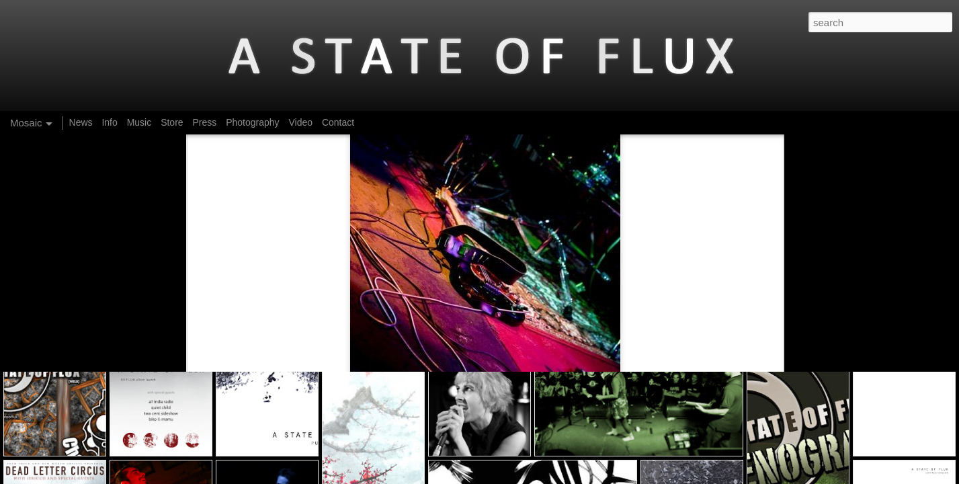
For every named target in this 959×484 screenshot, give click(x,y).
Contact (338, 122)
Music (139, 122)
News (81, 122)
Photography (252, 122)
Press (204, 122)
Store (172, 122)
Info (109, 122)
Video (300, 122)
